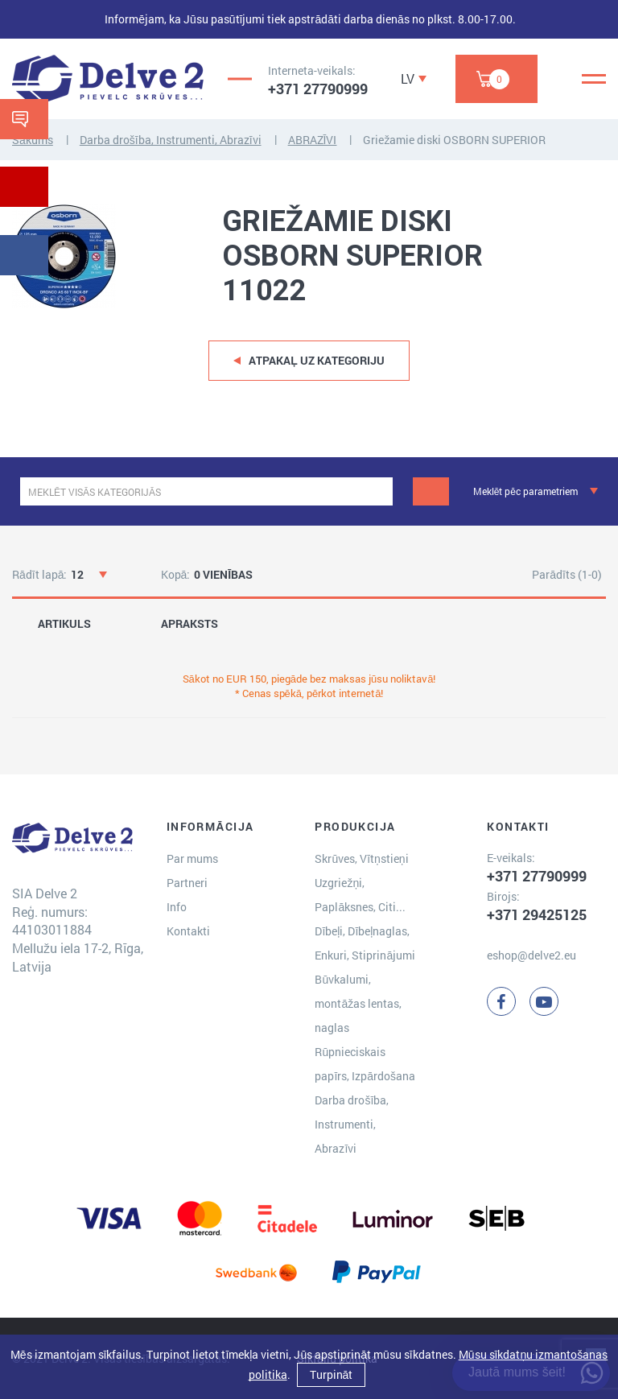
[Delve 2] (108, 79)
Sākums (32, 139)
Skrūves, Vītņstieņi (361, 858)
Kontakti (188, 931)
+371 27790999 (318, 88)
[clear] (379, 491)
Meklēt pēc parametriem (525, 491)
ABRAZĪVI (312, 139)
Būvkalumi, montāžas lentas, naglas (358, 1003)
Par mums (192, 858)
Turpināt (331, 1374)
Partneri (187, 882)
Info (177, 906)
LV (407, 78)
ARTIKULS (64, 624)
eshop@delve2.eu (531, 955)
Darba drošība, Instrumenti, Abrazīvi (171, 139)
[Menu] (594, 79)
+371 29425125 (537, 914)
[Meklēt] (431, 491)
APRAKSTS (189, 624)
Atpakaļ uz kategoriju (317, 360)
